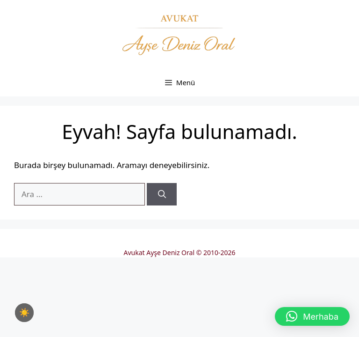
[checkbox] (24, 312)
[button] (312, 316)
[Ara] (162, 194)
